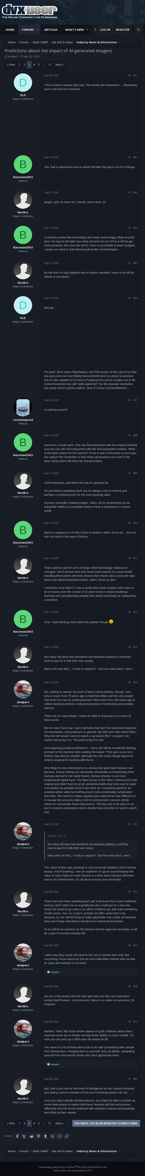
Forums (28, 29)
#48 (135, 435)
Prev (12, 64)
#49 (135, 473)
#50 (135, 523)
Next (58, 64)
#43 (135, 192)
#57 (135, 945)
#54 (135, 682)
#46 (135, 298)
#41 (135, 75)
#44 (135, 227)
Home (10, 29)
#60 (135, 1078)
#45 (135, 263)
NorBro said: (55, 835)
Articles (51, 29)
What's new (74, 29)
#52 (135, 612)
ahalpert (13, 56)
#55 (135, 824)
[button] (38, 30)
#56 (135, 891)
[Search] (138, 30)
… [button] (44, 64)
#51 (135, 558)
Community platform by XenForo (72, 1167)
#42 (135, 157)
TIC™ (89, 1170)
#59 (135, 1021)
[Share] (129, 75)
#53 (135, 647)
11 (49, 64)
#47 (135, 400)
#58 (135, 986)
